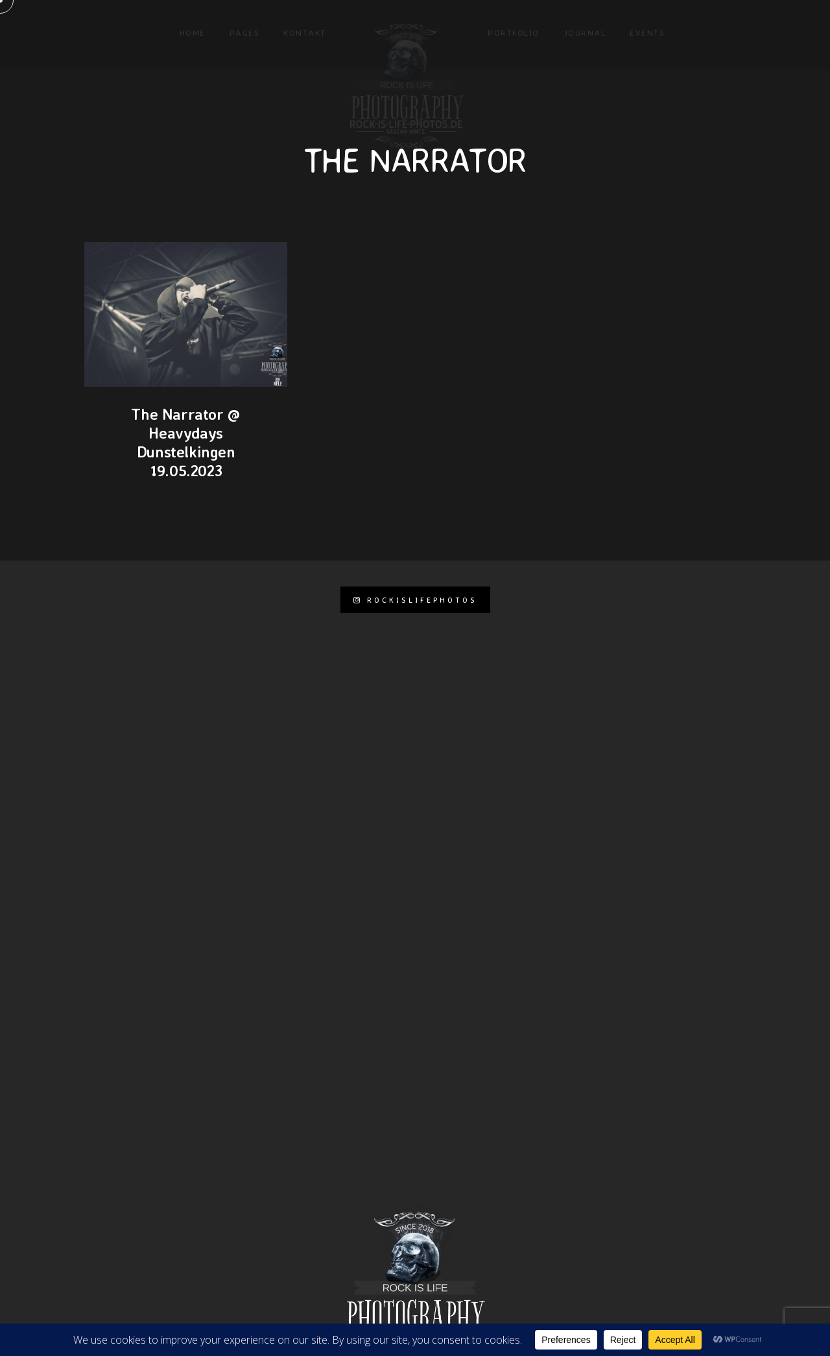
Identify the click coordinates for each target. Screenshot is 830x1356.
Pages (245, 32)
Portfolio (514, 32)
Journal (584, 32)
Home (193, 32)
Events (647, 32)
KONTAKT (304, 32)
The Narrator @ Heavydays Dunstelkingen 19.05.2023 (185, 441)
